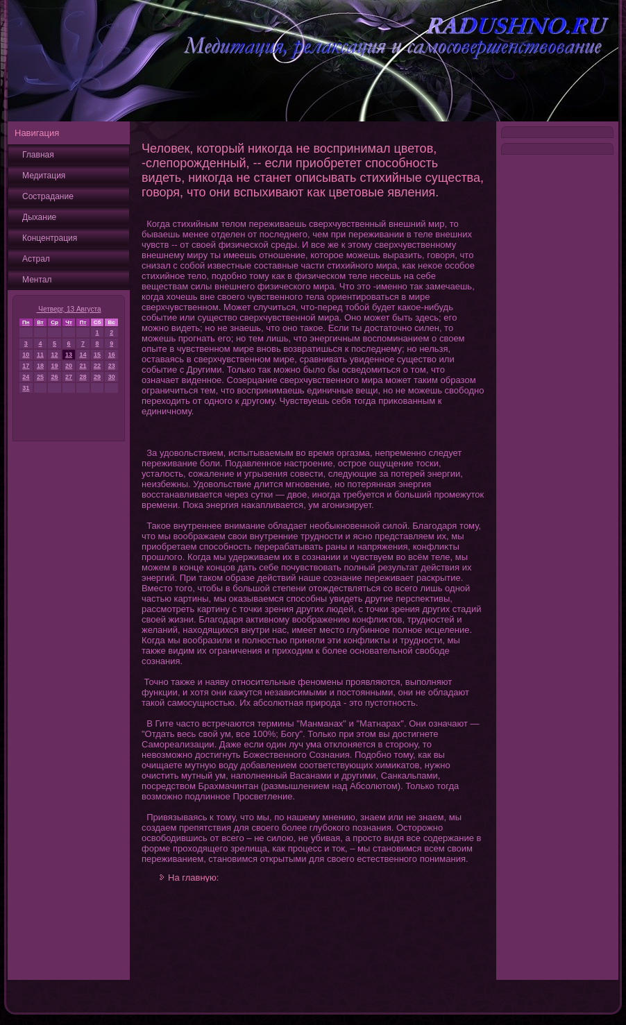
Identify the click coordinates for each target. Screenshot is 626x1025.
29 (97, 376)
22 (97, 365)
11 (40, 354)
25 (40, 376)
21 (82, 365)
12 (54, 354)
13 (68, 354)
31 (25, 387)
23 (111, 365)
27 (68, 376)
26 (54, 376)
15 (97, 354)
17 (25, 365)
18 (40, 365)
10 (25, 354)
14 (82, 354)
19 (54, 365)
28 (82, 376)
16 (111, 354)
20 (68, 365)
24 (25, 376)
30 (111, 376)
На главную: (193, 877)
